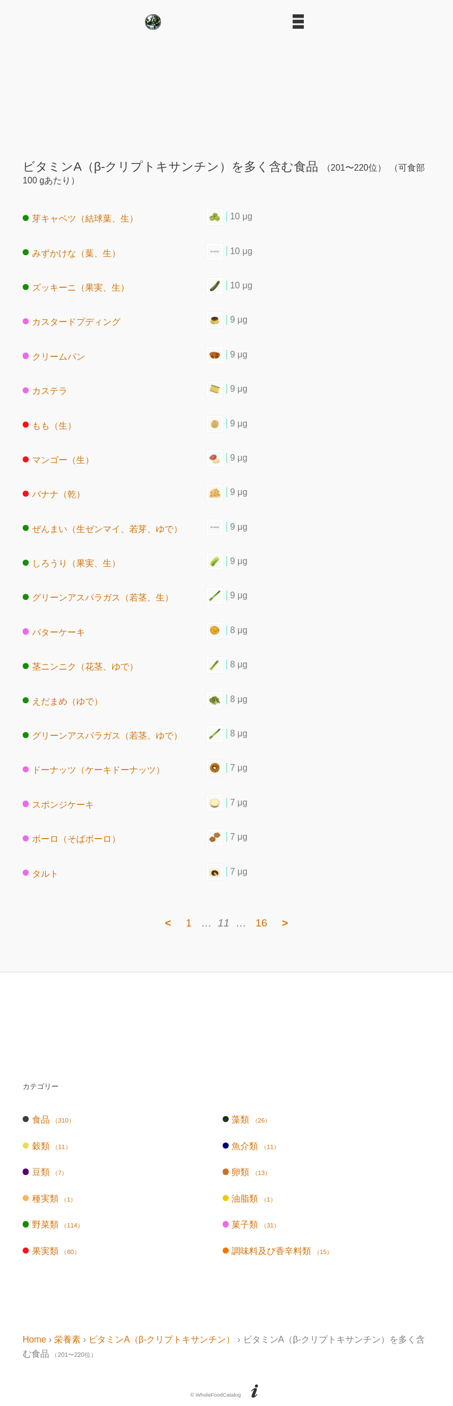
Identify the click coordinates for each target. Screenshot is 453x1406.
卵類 (247, 1172)
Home (34, 1339)
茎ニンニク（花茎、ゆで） (80, 666)
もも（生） (49, 425)
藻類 (247, 1119)
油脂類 (249, 1198)
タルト (41, 873)
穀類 (47, 1146)
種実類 (49, 1198)
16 (261, 923)
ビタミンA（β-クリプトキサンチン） (161, 1339)
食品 (49, 1119)
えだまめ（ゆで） (63, 700)
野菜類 (53, 1224)
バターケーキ (54, 631)
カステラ (45, 391)
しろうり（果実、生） (71, 563)
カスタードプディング (71, 322)
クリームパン (54, 356)
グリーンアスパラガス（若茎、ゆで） (102, 735)
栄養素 (67, 1339)
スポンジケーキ (58, 804)
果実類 (51, 1251)
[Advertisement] (226, 90)
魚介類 (251, 1146)
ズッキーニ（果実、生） (76, 287)
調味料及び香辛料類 (278, 1251)
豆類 (45, 1172)
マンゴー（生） (58, 460)
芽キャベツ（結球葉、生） (80, 218)
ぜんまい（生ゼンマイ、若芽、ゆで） (102, 528)
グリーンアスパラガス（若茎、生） (98, 597)
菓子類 (251, 1224)
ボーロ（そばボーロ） (71, 839)
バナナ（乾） (54, 494)
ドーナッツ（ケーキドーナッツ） (94, 770)
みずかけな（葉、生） (71, 252)
